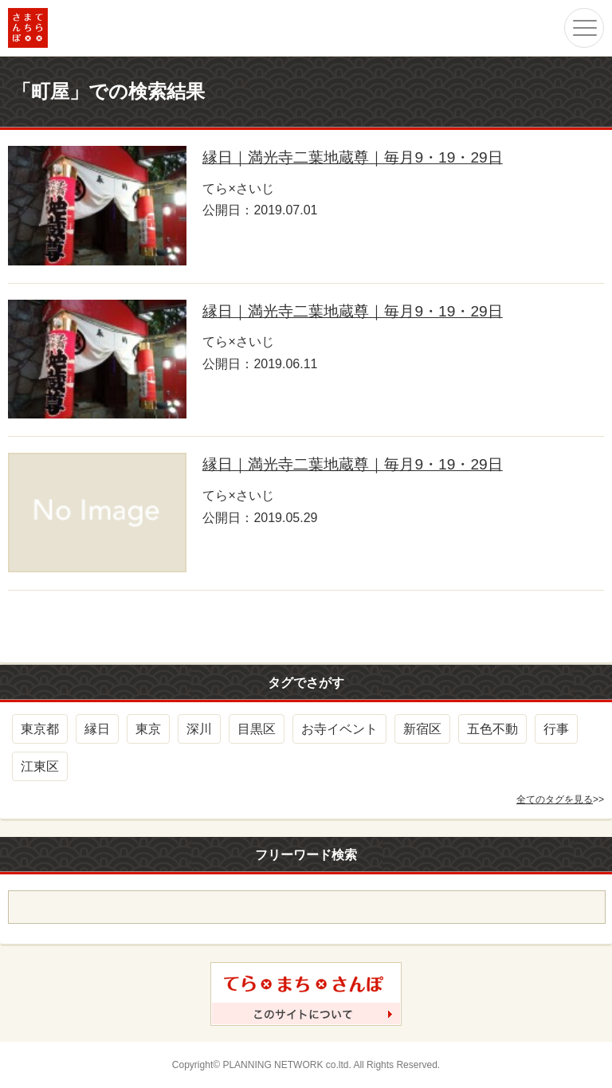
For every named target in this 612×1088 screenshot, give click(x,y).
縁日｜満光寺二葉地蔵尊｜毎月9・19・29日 (352, 157)
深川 (199, 729)
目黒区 (256, 729)
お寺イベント (339, 729)
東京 (148, 729)
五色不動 (492, 729)
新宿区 (422, 729)
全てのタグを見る (554, 799)
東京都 (40, 729)
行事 (556, 729)
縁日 (97, 729)
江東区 (40, 766)
